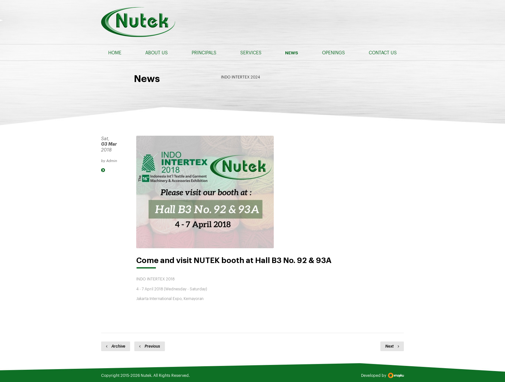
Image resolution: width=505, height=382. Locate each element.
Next (392, 346)
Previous (149, 346)
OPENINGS (333, 52)
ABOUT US (156, 52)
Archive (115, 346)
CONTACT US (383, 52)
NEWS (291, 53)
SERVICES (251, 52)
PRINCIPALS (204, 52)
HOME (114, 52)
